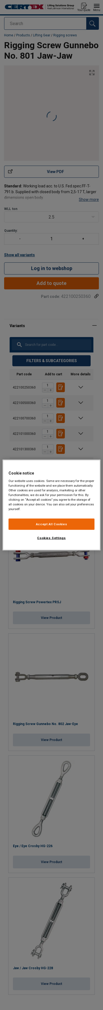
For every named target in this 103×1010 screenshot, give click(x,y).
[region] (51, 505)
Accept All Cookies (51, 524)
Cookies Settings (51, 538)
